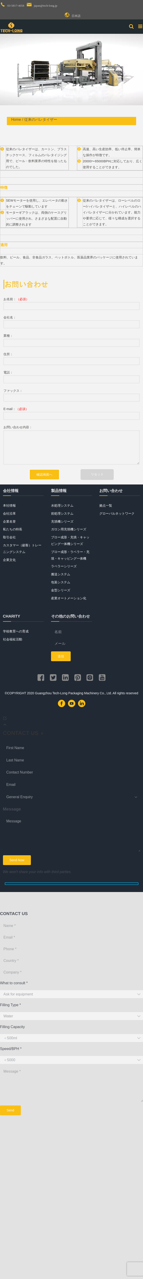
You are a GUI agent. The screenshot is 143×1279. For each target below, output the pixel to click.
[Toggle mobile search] (131, 26)
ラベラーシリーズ (64, 566)
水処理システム (62, 505)
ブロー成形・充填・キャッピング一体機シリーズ (70, 540)
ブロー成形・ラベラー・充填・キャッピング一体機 (70, 555)
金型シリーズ (60, 590)
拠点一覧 (105, 505)
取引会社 (9, 537)
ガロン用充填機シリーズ (68, 529)
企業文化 (9, 560)
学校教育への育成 (16, 631)
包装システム (60, 582)
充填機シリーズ (62, 521)
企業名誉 (9, 521)
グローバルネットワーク (117, 513)
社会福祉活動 (12, 639)
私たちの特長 (12, 529)
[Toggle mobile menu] (140, 26)
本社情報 (9, 505)
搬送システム (60, 574)
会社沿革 (9, 513)
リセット (97, 474)
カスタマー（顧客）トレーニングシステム (22, 548)
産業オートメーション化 (68, 598)
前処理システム (62, 513)
